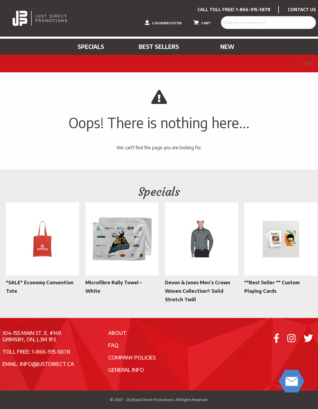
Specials (91, 46)
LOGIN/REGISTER (163, 22)
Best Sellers (159, 46)
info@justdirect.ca (47, 363)
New (227, 46)
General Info (126, 369)
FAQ (113, 345)
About (117, 332)
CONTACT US (302, 9)
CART (202, 22)
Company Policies (132, 357)
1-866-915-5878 (253, 9)
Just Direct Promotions (154, 399)
